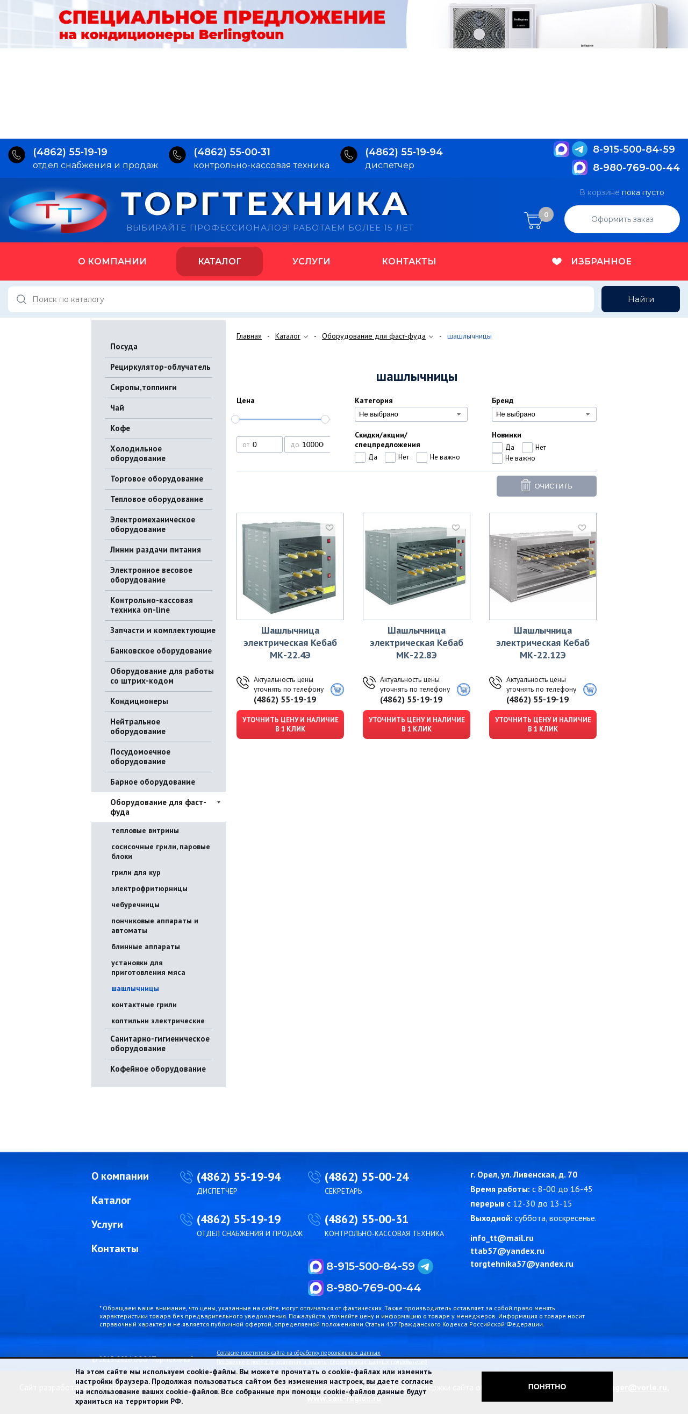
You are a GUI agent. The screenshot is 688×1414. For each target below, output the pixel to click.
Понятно (547, 1386)
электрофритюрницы (149, 888)
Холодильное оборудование (138, 453)
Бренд (502, 400)
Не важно (445, 457)
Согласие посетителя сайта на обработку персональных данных (299, 1352)
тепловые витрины (145, 830)
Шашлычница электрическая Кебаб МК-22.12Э (543, 642)
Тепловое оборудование (156, 499)
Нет (403, 457)
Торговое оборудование (156, 478)
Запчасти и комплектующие (163, 630)
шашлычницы (135, 988)
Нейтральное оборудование (138, 726)
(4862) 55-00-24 (366, 1176)
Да (372, 457)
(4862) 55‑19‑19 (70, 152)
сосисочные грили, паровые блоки (160, 851)
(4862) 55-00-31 (366, 1218)
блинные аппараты (145, 946)
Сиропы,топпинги (143, 387)
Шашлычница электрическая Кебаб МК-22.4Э (290, 642)
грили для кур (136, 872)
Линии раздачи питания (155, 549)
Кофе (120, 428)
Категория (374, 400)
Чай (117, 408)
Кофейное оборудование (158, 1069)
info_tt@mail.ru (502, 1237)
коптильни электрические (158, 1020)
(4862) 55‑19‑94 (404, 152)
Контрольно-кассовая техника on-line (151, 605)
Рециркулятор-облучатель (160, 367)
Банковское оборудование (161, 650)
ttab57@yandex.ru (507, 1250)
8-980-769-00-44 (636, 168)
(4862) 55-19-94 (239, 1176)
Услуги (311, 261)
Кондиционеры (139, 701)
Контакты (409, 261)
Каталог (219, 261)
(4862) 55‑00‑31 (232, 152)
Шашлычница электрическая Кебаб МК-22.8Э (416, 642)
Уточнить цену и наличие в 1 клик (290, 724)
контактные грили (144, 1004)
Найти (641, 299)
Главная (249, 336)
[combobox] (411, 414)
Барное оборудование (152, 782)
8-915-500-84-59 (634, 149)
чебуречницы (135, 904)
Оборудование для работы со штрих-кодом (162, 676)
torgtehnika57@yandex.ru (522, 1263)
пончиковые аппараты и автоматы (154, 925)
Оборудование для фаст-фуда (158, 807)
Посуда (124, 346)
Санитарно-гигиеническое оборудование (160, 1043)
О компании (112, 261)
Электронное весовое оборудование (151, 575)
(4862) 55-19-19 (285, 699)
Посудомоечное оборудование (140, 756)
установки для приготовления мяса (148, 967)
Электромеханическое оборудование (152, 524)
